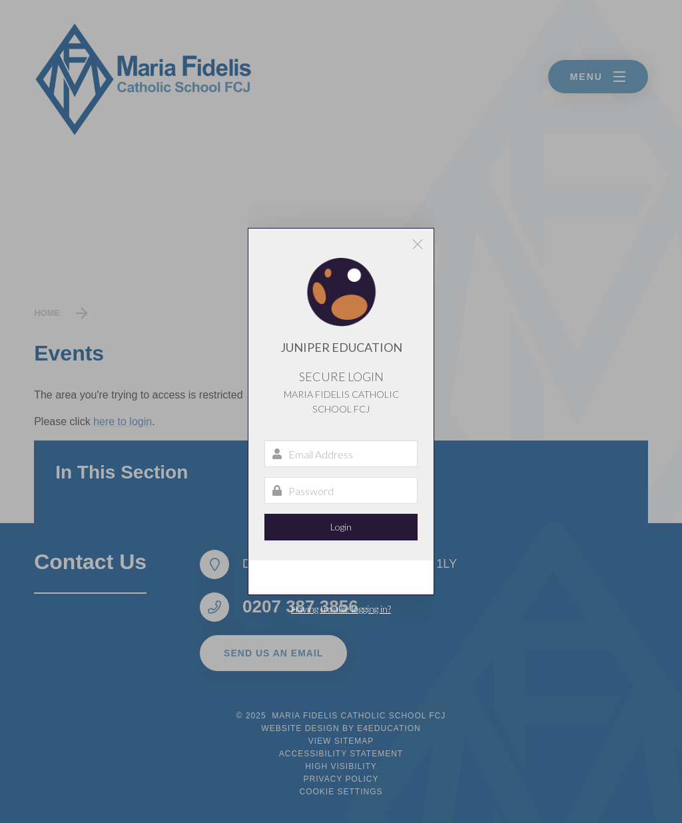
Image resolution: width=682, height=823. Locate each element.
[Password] (341, 490)
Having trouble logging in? (341, 608)
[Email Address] (341, 453)
